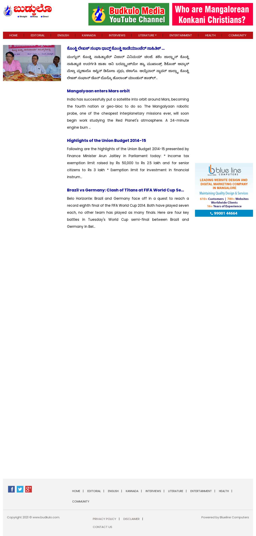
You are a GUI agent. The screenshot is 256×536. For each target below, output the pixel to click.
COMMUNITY (237, 35)
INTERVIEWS (117, 35)
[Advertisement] (224, 280)
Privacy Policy (104, 519)
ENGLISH (63, 35)
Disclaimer (131, 519)
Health (210, 35)
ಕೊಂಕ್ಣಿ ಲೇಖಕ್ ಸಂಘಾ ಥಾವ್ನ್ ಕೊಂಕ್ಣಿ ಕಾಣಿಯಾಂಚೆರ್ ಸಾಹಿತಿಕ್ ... (116, 48)
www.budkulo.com (46, 517)
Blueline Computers (234, 517)
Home (13, 35)
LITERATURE (146, 35)
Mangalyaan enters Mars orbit (98, 91)
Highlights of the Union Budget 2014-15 (106, 140)
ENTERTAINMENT (181, 35)
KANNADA (89, 35)
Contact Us (102, 527)
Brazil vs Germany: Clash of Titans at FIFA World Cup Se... (125, 190)
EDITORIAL (38, 35)
